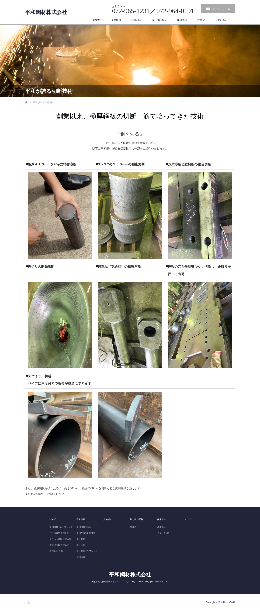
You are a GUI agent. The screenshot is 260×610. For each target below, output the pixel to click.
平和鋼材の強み (84, 527)
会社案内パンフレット (87, 551)
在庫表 (133, 527)
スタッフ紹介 (163, 533)
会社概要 (81, 539)
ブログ (201, 20)
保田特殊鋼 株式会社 (59, 545)
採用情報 (182, 20)
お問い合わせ (222, 20)
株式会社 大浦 (56, 551)
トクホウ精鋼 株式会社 (60, 539)
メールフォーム (221, 8)
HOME (97, 20)
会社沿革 (81, 545)
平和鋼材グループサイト (61, 527)
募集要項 (161, 527)
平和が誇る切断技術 (86, 533)
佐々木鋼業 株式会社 (59, 533)
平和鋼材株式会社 (46, 12)
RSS (27, 601)
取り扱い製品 (159, 20)
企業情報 (116, 20)
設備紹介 (136, 20)
